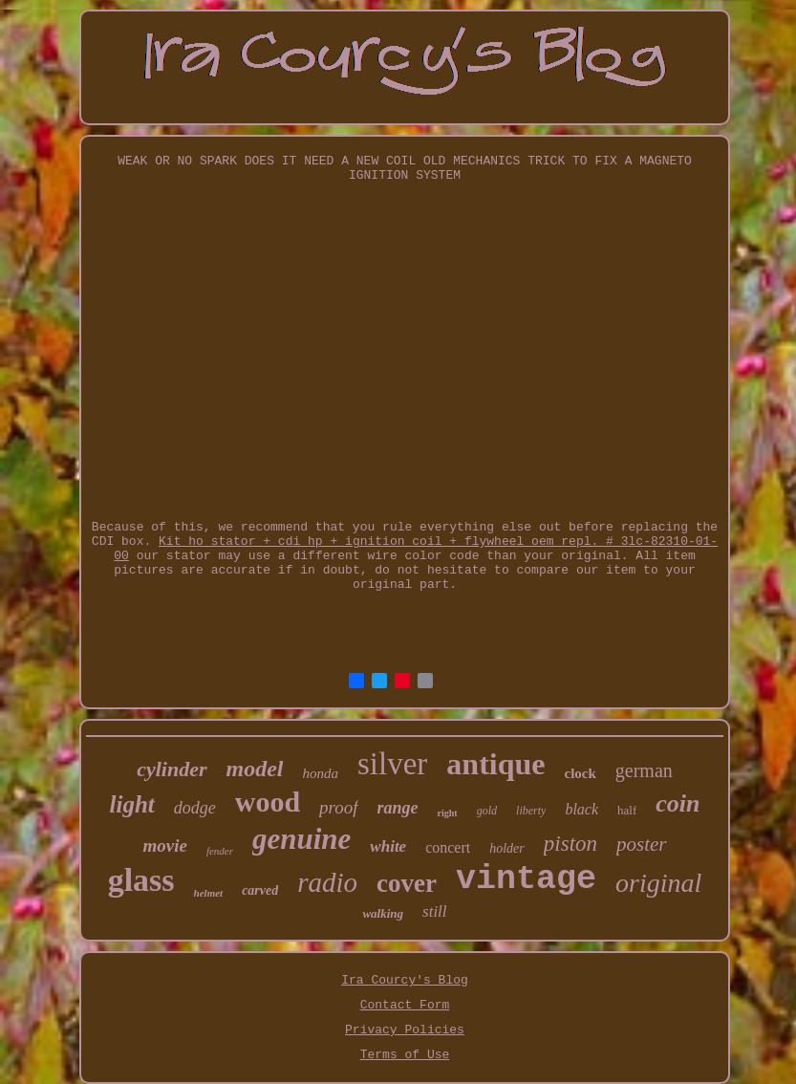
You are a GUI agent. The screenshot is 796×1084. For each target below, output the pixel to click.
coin (677, 803)
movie (164, 845)
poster (641, 844)
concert (447, 847)
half (626, 810)
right (448, 813)
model (255, 768)
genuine (301, 839)
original (658, 883)
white (388, 846)
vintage (526, 879)
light (132, 804)
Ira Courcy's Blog (404, 980)
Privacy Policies (404, 1030)
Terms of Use (405, 1055)
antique (495, 764)
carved (260, 890)
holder (507, 848)
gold (487, 810)
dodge (195, 807)
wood (267, 801)
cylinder (171, 769)
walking (382, 913)
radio (327, 882)
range (398, 807)
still (434, 911)
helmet (209, 893)
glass (141, 880)
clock (579, 773)
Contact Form (405, 1005)
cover (406, 883)
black (581, 809)
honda (321, 773)
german (644, 770)
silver (392, 764)
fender (219, 850)
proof (338, 807)
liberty (531, 810)
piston (570, 844)
